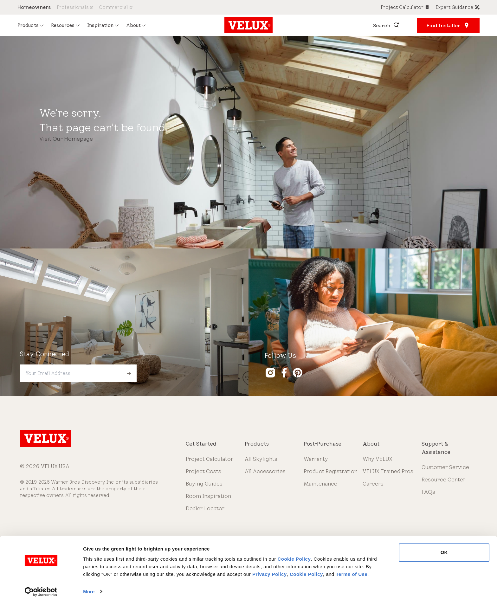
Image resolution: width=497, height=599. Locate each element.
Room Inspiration (208, 496)
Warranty (316, 459)
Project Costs (203, 471)
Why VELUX (377, 459)
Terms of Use (351, 569)
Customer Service (445, 467)
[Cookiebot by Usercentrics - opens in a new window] (41, 586)
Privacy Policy (269, 569)
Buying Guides (204, 483)
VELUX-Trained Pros (388, 471)
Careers (373, 483)
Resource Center (444, 479)
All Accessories (265, 471)
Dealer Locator (205, 508)
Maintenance (320, 483)
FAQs (428, 492)
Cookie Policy (294, 554)
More (88, 586)
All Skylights (261, 459)
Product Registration (331, 471)
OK (444, 547)
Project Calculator (209, 459)
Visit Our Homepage (66, 139)
